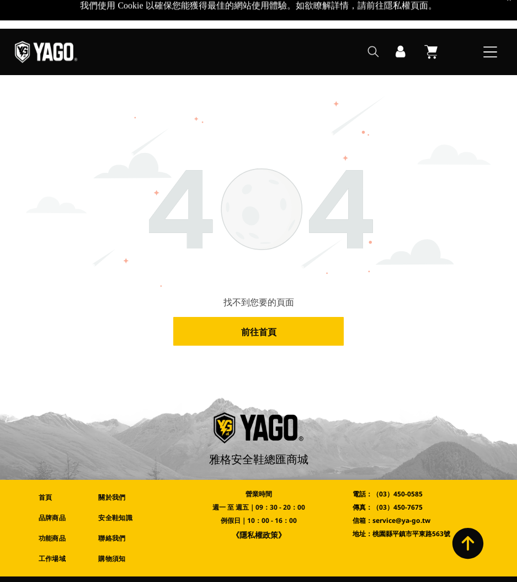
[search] (373, 24)
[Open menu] (490, 23)
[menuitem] (60, 468)
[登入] (401, 23)
